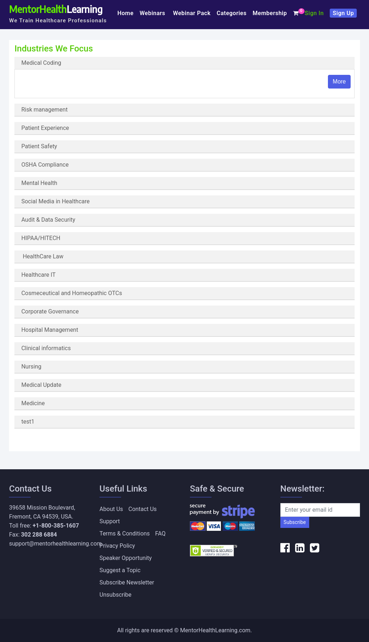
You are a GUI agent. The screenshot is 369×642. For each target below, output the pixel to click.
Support (109, 521)
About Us (111, 509)
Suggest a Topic (120, 570)
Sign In (314, 13)
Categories (231, 13)
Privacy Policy (117, 545)
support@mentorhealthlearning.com (55, 543)
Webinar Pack (191, 13)
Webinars (153, 13)
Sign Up (343, 13)
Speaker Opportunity (125, 558)
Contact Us (142, 509)
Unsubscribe (115, 594)
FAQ (160, 533)
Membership (270, 13)
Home (125, 13)
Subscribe (295, 522)
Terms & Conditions (124, 533)
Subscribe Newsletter (126, 582)
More (339, 81)
